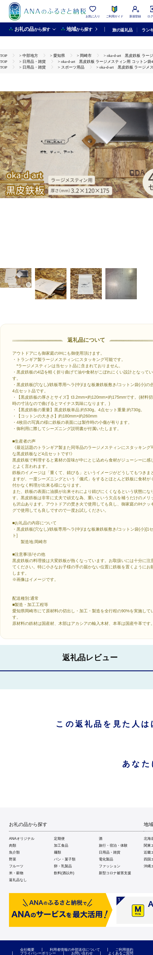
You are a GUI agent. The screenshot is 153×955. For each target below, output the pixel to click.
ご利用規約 (124, 950)
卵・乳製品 (63, 866)
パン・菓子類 (64, 859)
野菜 (12, 859)
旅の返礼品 (122, 30)
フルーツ (16, 866)
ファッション (109, 866)
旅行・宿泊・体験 (113, 845)
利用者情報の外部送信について (75, 950)
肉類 (12, 845)
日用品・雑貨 (109, 852)
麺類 (57, 852)
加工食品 (61, 845)
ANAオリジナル (21, 838)
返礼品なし (18, 880)
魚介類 (14, 852)
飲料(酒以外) (64, 873)
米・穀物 (16, 873)
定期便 (59, 838)
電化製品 (106, 859)
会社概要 (27, 950)
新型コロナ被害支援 (115, 873)
